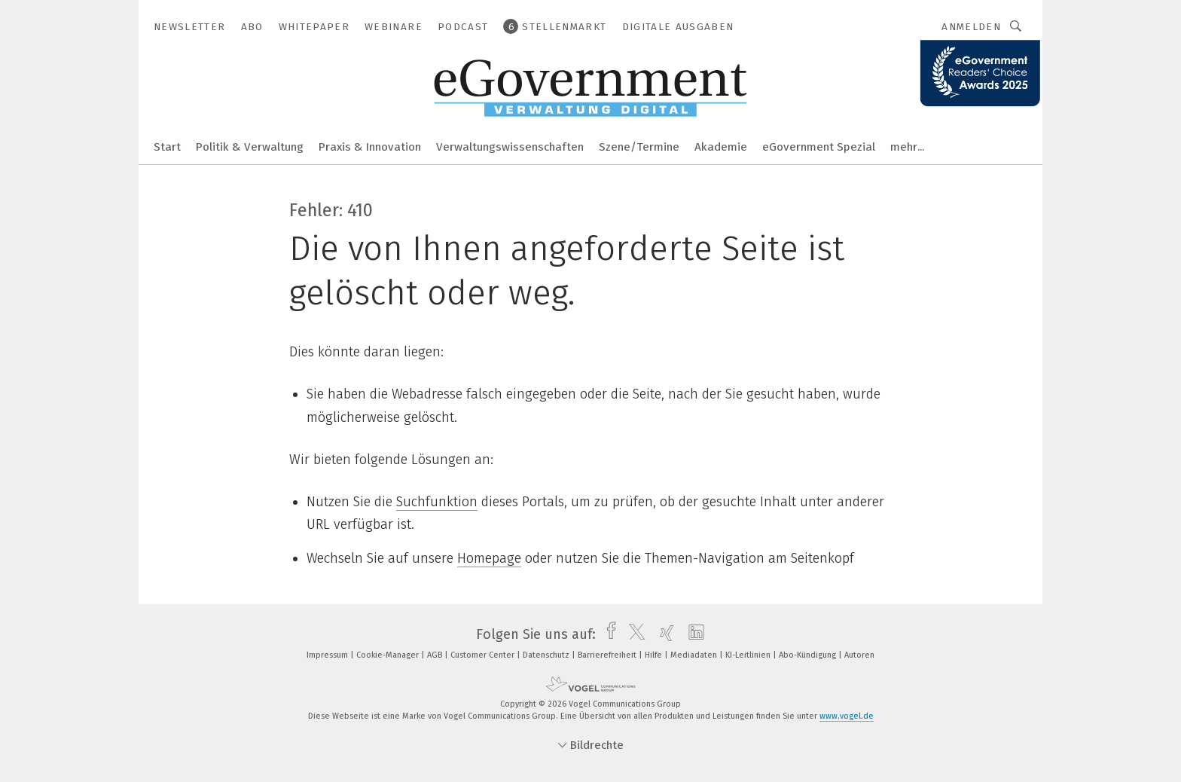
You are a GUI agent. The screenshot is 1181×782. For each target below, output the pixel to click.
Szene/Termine (639, 147)
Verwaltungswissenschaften (510, 147)
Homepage (489, 558)
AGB (435, 655)
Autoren (859, 655)
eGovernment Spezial (818, 147)
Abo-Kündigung (808, 655)
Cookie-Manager (388, 655)
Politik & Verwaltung (250, 147)
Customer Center (483, 655)
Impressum (328, 655)
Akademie (720, 147)
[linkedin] (692, 634)
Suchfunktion (437, 501)
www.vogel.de (846, 716)
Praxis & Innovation (370, 147)
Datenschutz (547, 655)
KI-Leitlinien (749, 655)
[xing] (663, 634)
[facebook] (607, 634)
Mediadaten (694, 655)
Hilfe (654, 655)
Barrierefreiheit (608, 655)
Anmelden (971, 26)
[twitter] (633, 634)
